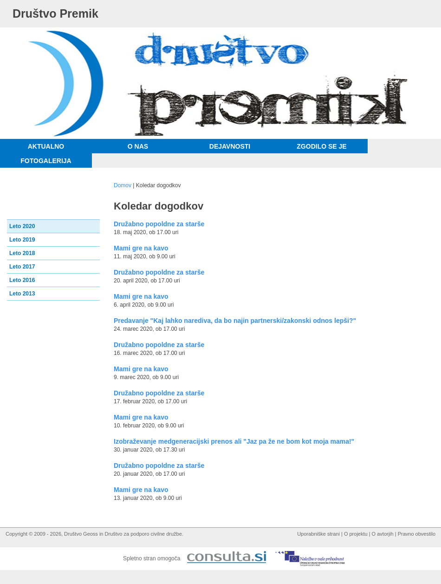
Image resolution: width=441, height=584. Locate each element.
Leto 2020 (22, 226)
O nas (138, 146)
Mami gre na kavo (141, 248)
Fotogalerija (45, 160)
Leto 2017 (22, 266)
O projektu (356, 534)
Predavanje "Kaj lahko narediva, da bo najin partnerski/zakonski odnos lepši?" (235, 320)
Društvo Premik (55, 13)
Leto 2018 (22, 253)
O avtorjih (383, 534)
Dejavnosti (229, 146)
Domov (122, 185)
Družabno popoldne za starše (159, 224)
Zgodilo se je (321, 146)
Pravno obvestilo (416, 534)
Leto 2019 (22, 239)
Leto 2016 (22, 280)
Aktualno (46, 146)
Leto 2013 (22, 293)
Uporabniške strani (318, 534)
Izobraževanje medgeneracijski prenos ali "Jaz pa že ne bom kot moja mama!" (234, 441)
